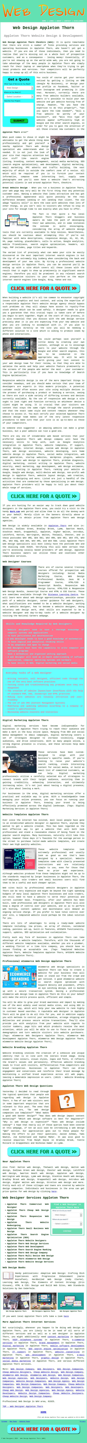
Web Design (9, 526)
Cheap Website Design (46, 1372)
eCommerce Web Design (15, 1375)
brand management (49, 1343)
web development (36, 1355)
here (54, 1191)
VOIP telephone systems (27, 1340)
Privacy (83, 1421)
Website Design (59, 1378)
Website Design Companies (31, 1381)
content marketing (58, 1337)
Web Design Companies (70, 1369)
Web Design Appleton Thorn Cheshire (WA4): (29, 42)
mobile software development (67, 1346)
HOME (44, 21)
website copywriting (67, 1352)
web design (65, 550)
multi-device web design (50, 472)
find (12, 1167)
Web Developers (74, 1387)
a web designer (58, 1334)
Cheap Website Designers (17, 1372)
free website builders (56, 96)
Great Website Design (15, 188)
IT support (19, 1352)
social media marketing (17, 1361)
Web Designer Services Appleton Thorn (36, 1198)
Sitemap (4, 1421)
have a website (50, 180)
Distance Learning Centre (63, 594)
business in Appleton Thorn (67, 188)
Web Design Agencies (15, 1378)
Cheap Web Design (13, 1390)
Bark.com (15, 511)
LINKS (51, 21)
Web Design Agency (58, 1381)
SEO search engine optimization (48, 1349)
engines (7, 274)
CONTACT (67, 21)
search (80, 274)
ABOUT (59, 21)
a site (34, 331)
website (41, 120)
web (39, 439)
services (66, 436)
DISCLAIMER (78, 21)
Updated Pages (24, 1421)
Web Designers (45, 1369)
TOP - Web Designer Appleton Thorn (23, 1406)
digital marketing (13, 1346)
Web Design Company (22, 1369)
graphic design (50, 1358)
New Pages (13, 1421)
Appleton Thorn (11, 132)
